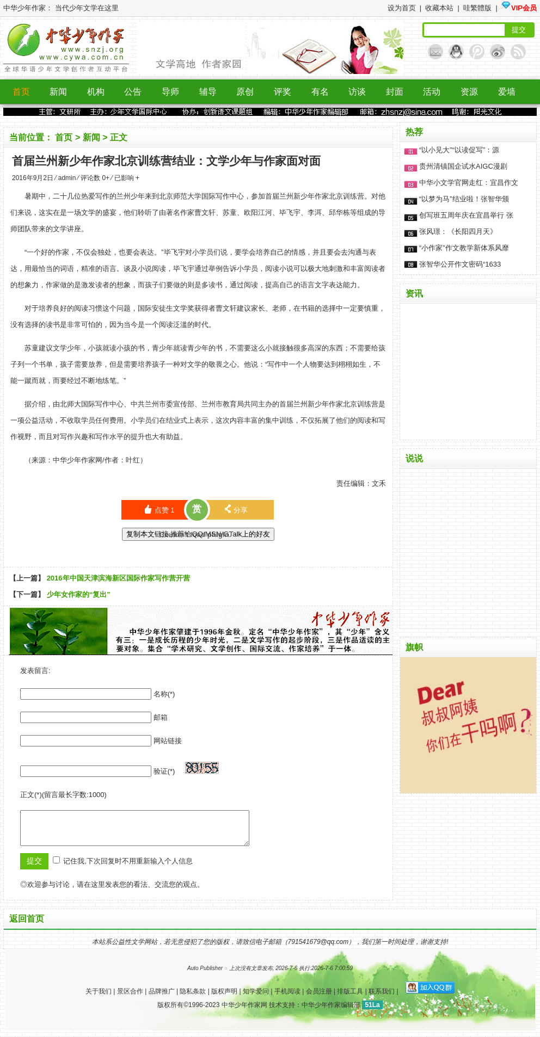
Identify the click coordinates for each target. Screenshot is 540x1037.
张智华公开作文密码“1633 (460, 264)
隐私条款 (193, 998)
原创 (245, 91)
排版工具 (350, 998)
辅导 (208, 91)
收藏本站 (440, 8)
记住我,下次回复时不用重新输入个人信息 (128, 867)
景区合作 (130, 998)
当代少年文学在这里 (87, 8)
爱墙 (507, 91)
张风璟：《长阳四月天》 (458, 231)
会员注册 (319, 998)
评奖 (282, 91)
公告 (133, 91)
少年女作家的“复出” (79, 594)
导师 (170, 91)
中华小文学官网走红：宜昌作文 (468, 182)
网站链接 (168, 741)
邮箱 (161, 717)
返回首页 (26, 925)
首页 (65, 137)
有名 (320, 91)
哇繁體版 (478, 8)
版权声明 (224, 998)
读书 (215, 285)
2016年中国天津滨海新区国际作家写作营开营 (118, 578)
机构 (96, 91)
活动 (431, 91)
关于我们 (98, 998)
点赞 (159, 509)
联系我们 (382, 998)
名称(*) (164, 694)
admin (68, 178)
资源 (469, 91)
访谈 (357, 91)
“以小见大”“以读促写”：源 (459, 150)
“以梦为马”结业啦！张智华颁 (464, 199)
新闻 (58, 91)
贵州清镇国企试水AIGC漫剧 (463, 166)
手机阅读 (287, 998)
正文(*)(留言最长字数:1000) (63, 795)
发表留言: (35, 670)
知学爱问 (256, 998)
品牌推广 (162, 998)
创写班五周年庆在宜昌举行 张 (466, 215)
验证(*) (164, 771)
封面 (394, 91)
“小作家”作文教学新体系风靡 (464, 248)
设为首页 (403, 8)
